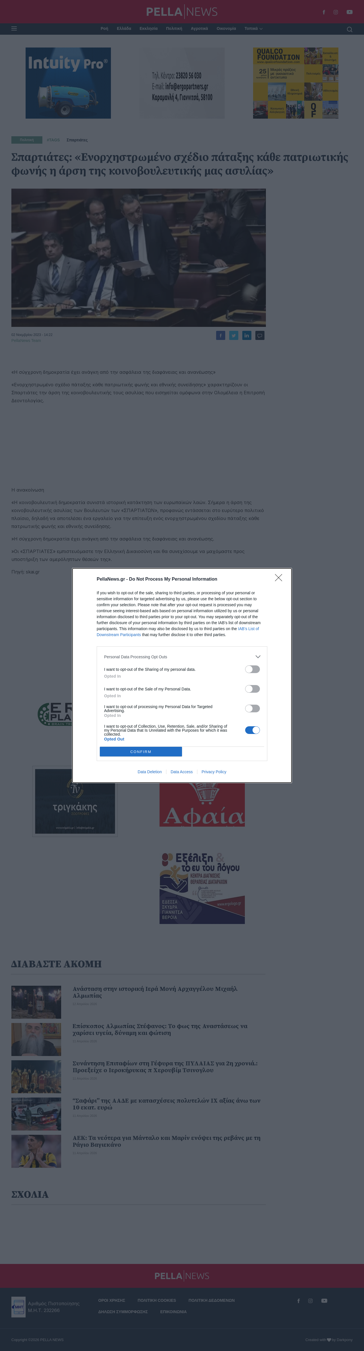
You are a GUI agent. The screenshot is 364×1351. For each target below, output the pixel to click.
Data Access (182, 772)
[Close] (280, 579)
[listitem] (182, 657)
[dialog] (182, 675)
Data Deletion (150, 772)
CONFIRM (141, 752)
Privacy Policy (214, 772)
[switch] (252, 669)
